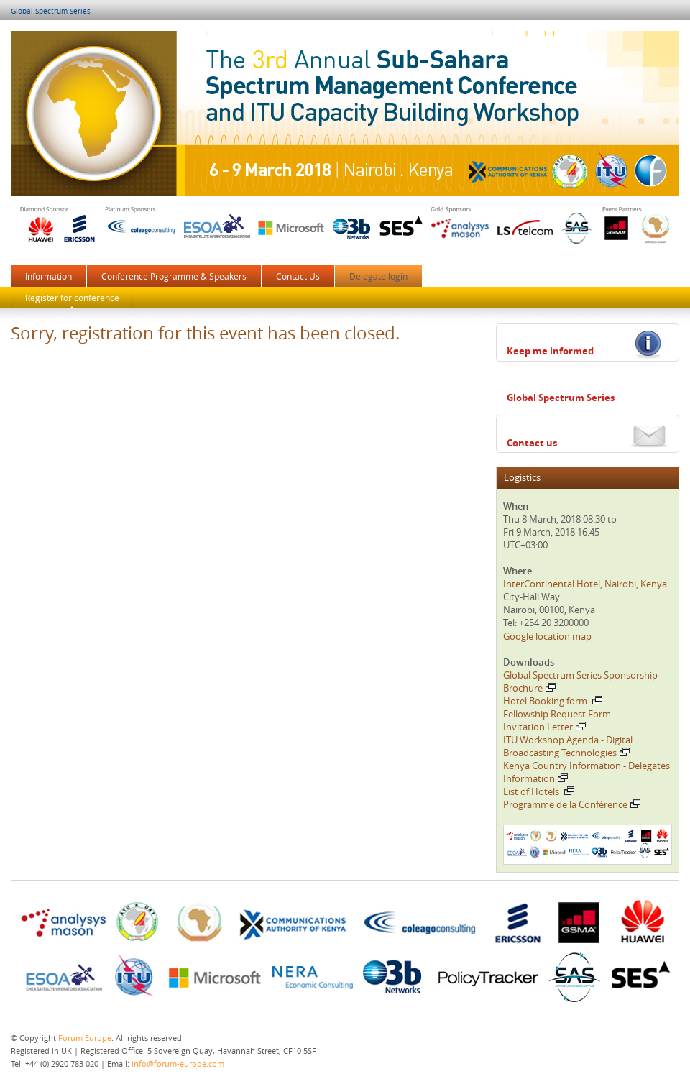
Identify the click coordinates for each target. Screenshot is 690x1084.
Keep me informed (550, 350)
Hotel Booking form (552, 700)
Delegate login (378, 276)
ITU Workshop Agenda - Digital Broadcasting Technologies (567, 746)
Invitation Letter (544, 726)
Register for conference (72, 297)
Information (48, 276)
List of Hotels (538, 791)
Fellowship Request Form (557, 713)
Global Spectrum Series (51, 11)
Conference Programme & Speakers (174, 276)
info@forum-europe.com (178, 1063)
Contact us (532, 442)
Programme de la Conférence (571, 804)
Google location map (547, 636)
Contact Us (298, 276)
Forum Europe (84, 1037)
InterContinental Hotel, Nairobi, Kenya (585, 583)
